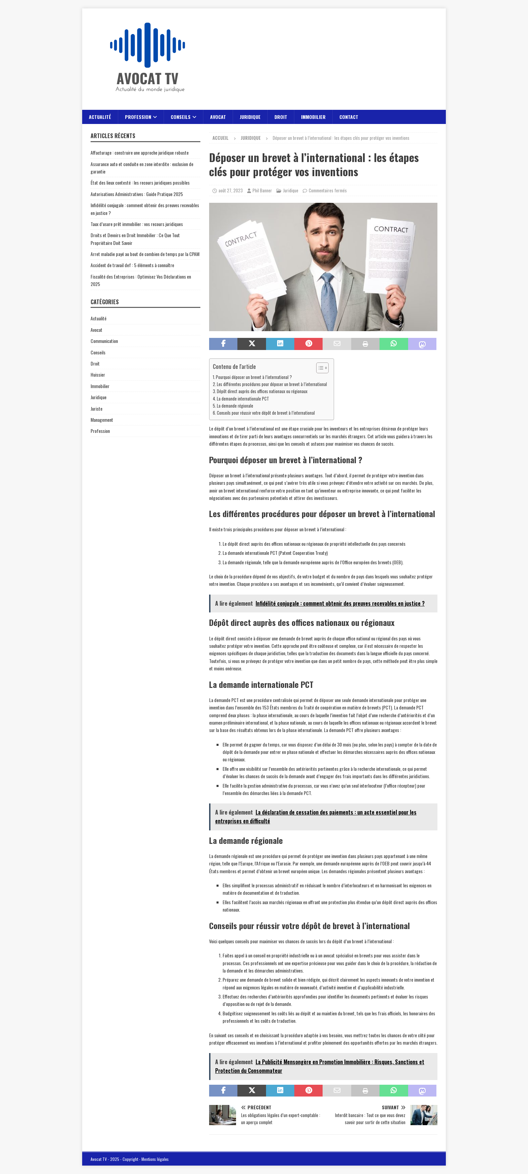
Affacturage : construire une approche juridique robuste (140, 152)
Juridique (250, 116)
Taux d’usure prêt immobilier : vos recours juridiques (137, 223)
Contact (348, 116)
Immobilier (313, 116)
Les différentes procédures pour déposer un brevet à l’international (272, 384)
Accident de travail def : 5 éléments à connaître (132, 264)
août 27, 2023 (231, 190)
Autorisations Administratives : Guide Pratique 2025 (137, 193)
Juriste (96, 408)
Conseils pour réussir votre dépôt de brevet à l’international (266, 413)
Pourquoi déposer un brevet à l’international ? (254, 377)
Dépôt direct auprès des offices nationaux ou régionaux (262, 391)
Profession (138, 116)
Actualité (100, 116)
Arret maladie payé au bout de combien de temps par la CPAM (145, 253)
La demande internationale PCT (243, 398)
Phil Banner (262, 190)
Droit (280, 116)
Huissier (98, 374)
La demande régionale (235, 406)
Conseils (181, 116)
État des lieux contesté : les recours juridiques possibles (140, 182)
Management (102, 419)
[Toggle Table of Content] (319, 368)
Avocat (218, 116)
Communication (104, 340)
